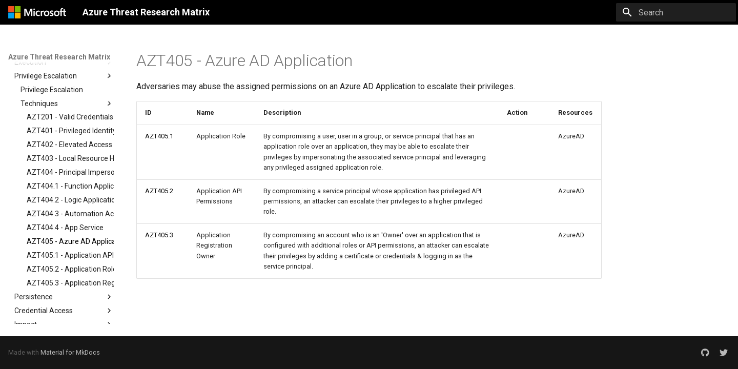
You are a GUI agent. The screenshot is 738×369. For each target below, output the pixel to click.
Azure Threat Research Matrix (59, 57)
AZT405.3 (159, 235)
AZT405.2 (159, 191)
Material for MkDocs (70, 352)
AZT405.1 (159, 136)
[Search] (676, 12)
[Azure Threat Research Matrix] (37, 12)
